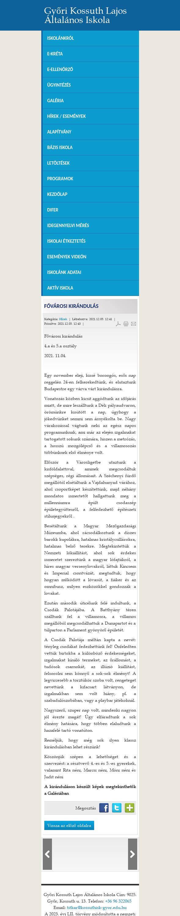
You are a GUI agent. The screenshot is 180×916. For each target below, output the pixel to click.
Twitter (117, 808)
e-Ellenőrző (60, 69)
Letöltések (58, 163)
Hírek (63, 319)
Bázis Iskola (60, 147)
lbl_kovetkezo (132, 850)
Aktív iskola (60, 288)
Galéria (55, 100)
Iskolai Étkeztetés (66, 241)
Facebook (104, 808)
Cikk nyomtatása (125, 323)
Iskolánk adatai (64, 272)
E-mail (133, 323)
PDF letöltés (118, 323)
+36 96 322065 (118, 897)
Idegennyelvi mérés (68, 225)
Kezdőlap (57, 194)
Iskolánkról (60, 38)
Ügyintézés (59, 85)
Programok (60, 178)
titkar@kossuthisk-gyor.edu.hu (97, 904)
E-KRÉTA (55, 54)
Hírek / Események (66, 116)
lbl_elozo (47, 850)
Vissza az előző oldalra (69, 825)
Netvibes (129, 808)
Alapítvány (59, 132)
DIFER (52, 210)
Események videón (66, 257)
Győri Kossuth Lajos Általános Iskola (85, 14)
